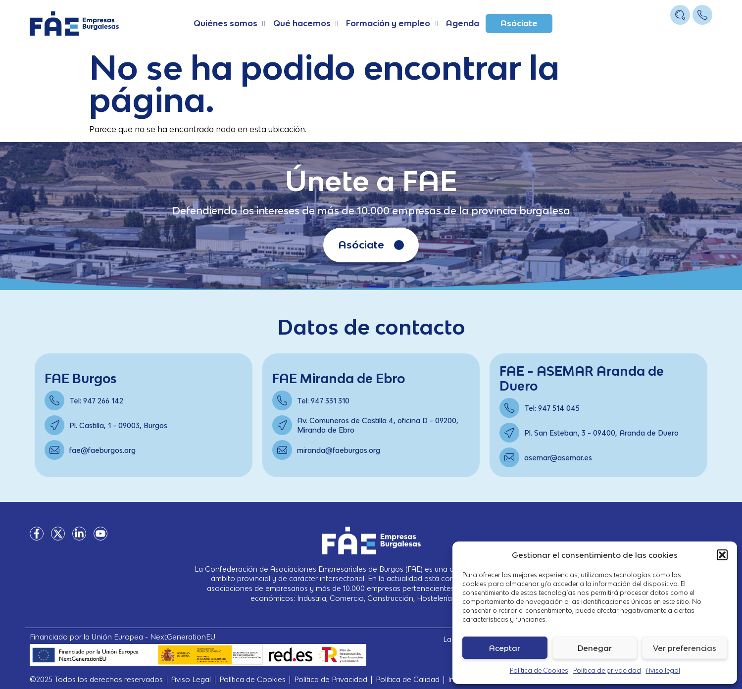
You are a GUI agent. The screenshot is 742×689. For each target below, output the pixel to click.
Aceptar (504, 647)
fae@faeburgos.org (102, 450)
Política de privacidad (607, 670)
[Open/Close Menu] (703, 33)
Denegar (595, 647)
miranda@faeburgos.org (338, 450)
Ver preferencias (684, 647)
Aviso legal (663, 670)
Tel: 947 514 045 (552, 408)
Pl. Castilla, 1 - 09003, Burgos (118, 425)
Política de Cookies (539, 670)
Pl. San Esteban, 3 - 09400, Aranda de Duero (601, 433)
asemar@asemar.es (558, 457)
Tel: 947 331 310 (323, 400)
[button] (722, 555)
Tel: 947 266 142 (96, 400)
